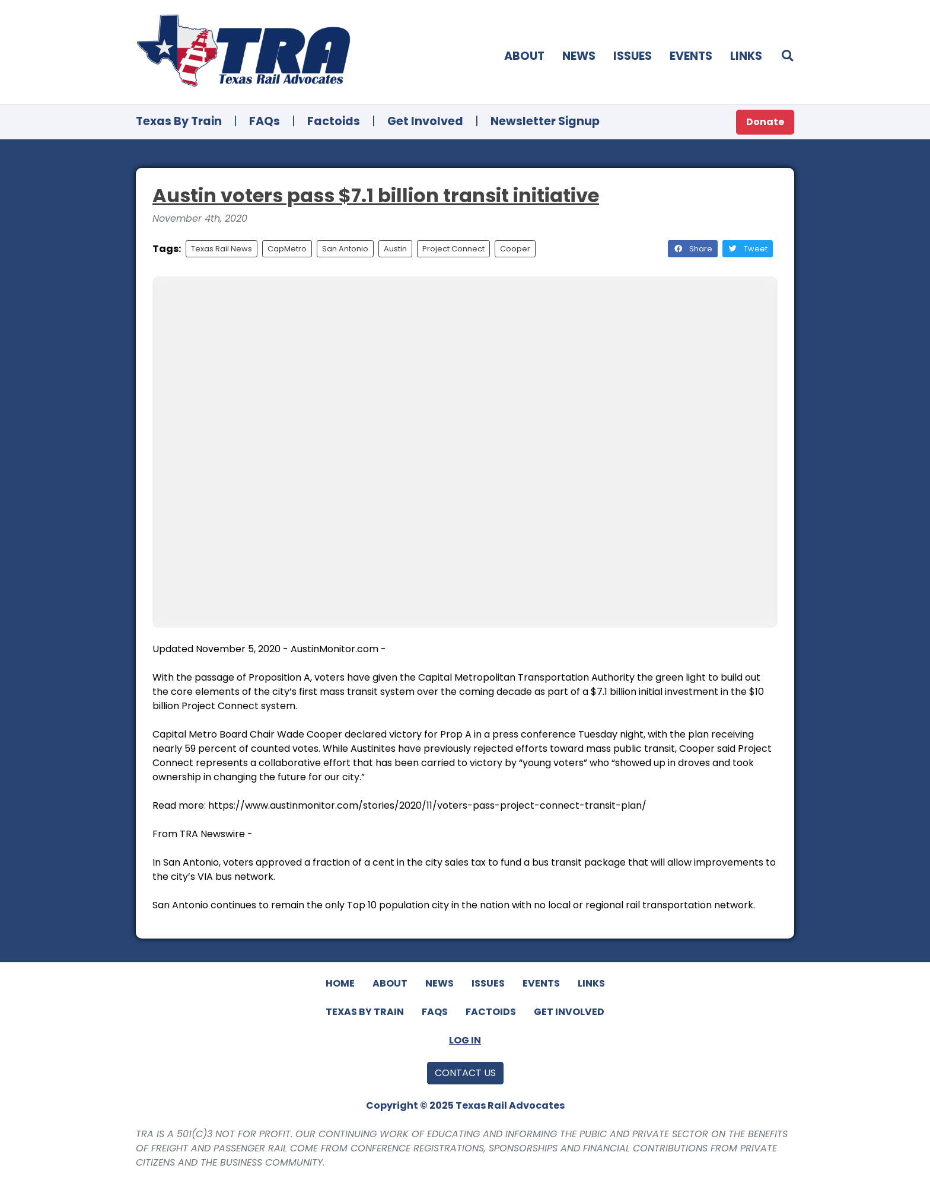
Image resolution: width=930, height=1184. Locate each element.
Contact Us (465, 1073)
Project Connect (453, 249)
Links (746, 56)
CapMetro (287, 249)
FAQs (264, 121)
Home (340, 983)
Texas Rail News (221, 249)
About (524, 56)
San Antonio (345, 249)
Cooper (515, 249)
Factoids (333, 121)
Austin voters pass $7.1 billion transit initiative (375, 195)
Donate (765, 122)
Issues (632, 56)
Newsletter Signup (545, 121)
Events (691, 56)
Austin (395, 249)
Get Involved (425, 121)
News (578, 56)
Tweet (747, 249)
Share (692, 249)
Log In (465, 1040)
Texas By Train (179, 121)
